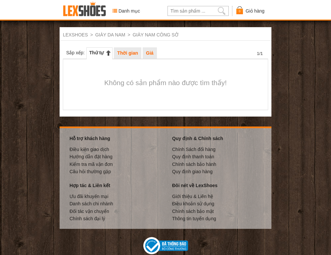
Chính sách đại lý (87, 218)
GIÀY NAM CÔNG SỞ (155, 34)
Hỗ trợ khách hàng (90, 138)
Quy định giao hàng (192, 171)
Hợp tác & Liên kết (90, 185)
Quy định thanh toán (193, 156)
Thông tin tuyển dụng (194, 218)
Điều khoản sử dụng (193, 203)
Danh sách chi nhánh (91, 203)
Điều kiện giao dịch (89, 149)
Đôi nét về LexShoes (194, 185)
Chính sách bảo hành (194, 164)
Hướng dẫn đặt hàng (91, 156)
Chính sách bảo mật (193, 211)
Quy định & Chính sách (197, 138)
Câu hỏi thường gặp (90, 171)
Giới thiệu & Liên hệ (192, 196)
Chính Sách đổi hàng (193, 149)
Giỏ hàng (250, 10)
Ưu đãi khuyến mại (89, 196)
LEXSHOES (75, 34)
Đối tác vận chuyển (89, 211)
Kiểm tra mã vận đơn (91, 164)
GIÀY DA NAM (110, 34)
